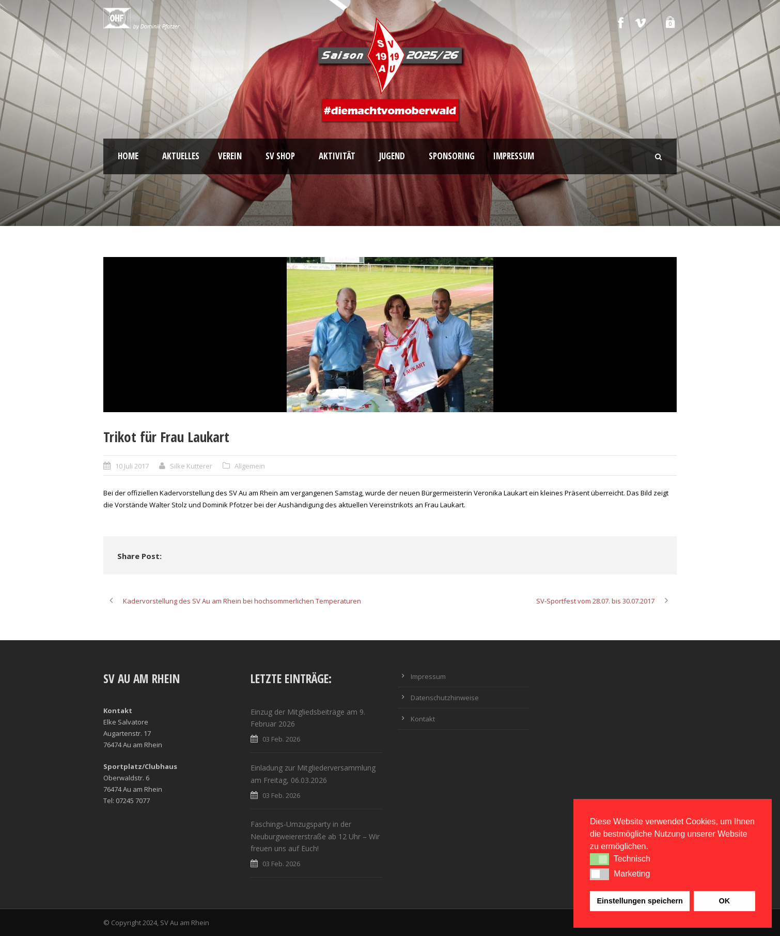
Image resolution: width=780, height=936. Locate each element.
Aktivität (337, 156)
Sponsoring (452, 156)
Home (128, 156)
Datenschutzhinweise (445, 697)
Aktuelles (180, 156)
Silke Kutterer (191, 466)
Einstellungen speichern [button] (640, 901)
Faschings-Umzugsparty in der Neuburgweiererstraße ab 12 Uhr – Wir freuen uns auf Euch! (315, 836)
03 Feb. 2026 (281, 739)
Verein (230, 156)
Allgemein (250, 466)
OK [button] (724, 901)
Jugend (392, 156)
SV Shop (280, 156)
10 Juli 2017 (132, 466)
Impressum (513, 156)
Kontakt (423, 718)
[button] (599, 859)
